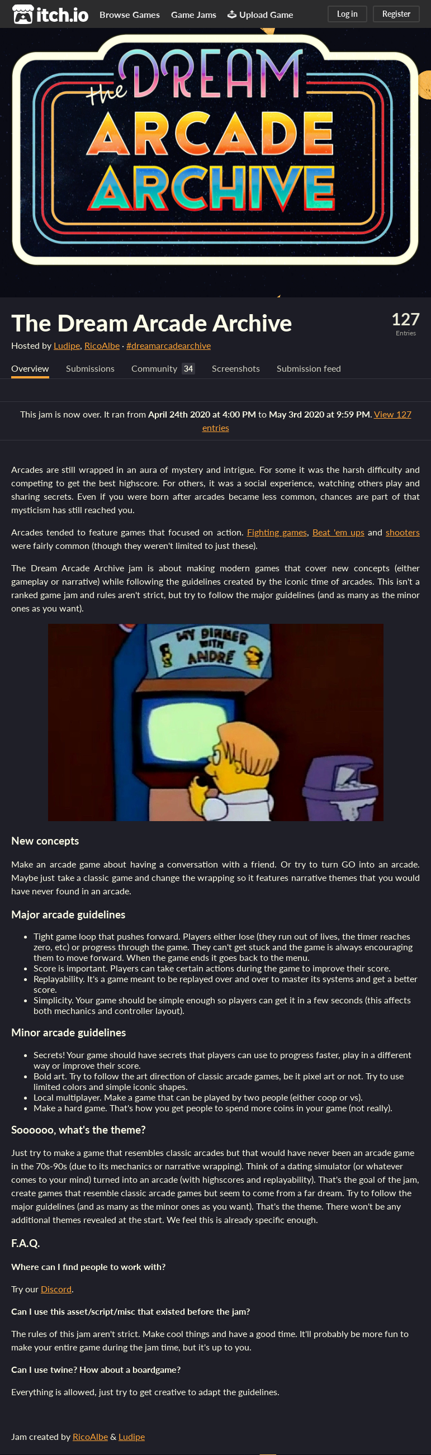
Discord (56, 1289)
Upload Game (260, 14)
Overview (30, 368)
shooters (403, 532)
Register (396, 13)
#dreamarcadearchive (168, 345)
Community (154, 368)
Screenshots (236, 368)
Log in (347, 13)
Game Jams (193, 14)
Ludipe (67, 345)
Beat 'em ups (338, 532)
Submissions (90, 368)
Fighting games (277, 532)
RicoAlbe (102, 345)
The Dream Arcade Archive (151, 323)
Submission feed (309, 368)
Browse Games (130, 14)
